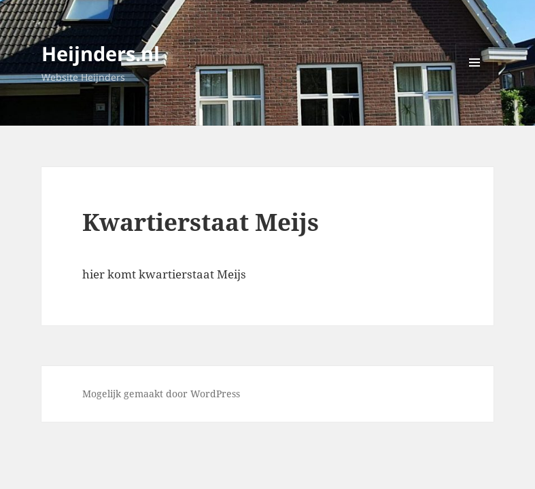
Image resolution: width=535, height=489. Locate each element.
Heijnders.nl (100, 53)
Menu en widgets (475, 81)
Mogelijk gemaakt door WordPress (161, 393)
